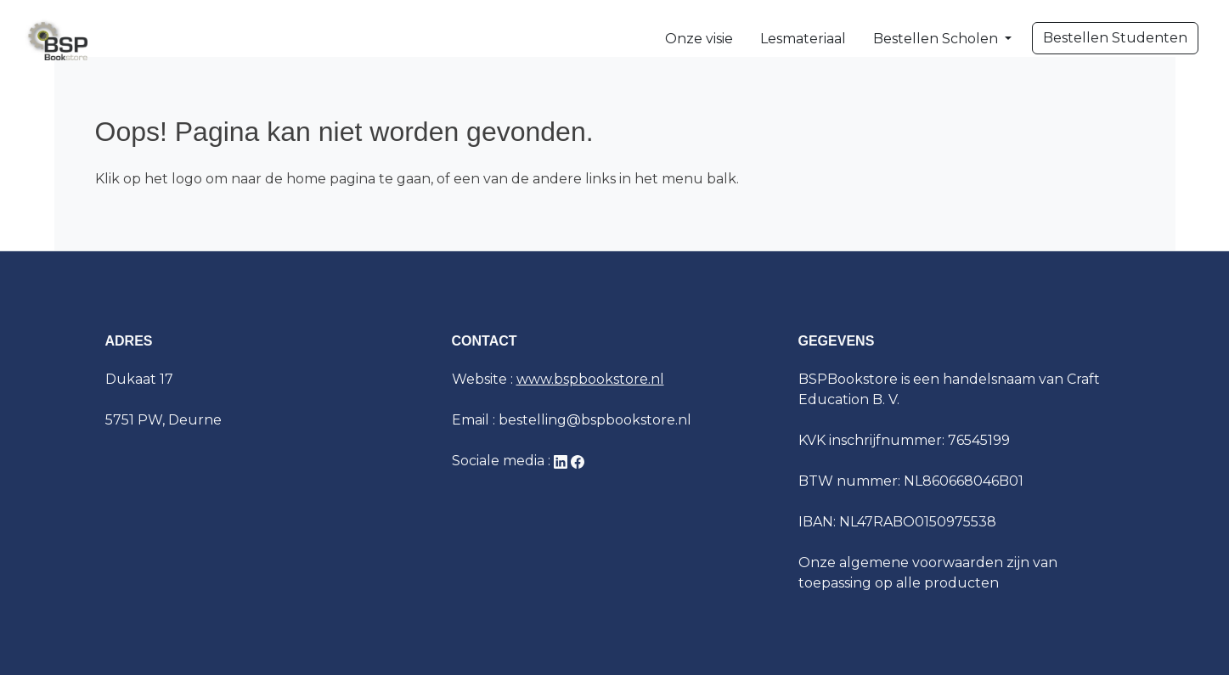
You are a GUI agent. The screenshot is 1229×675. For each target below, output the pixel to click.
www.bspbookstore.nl (590, 379)
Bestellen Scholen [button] (937, 39)
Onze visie (699, 39)
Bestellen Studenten (1115, 38)
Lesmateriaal (803, 39)
